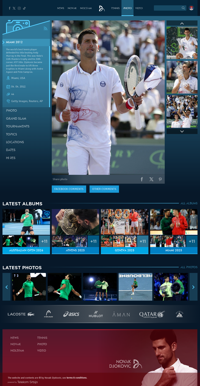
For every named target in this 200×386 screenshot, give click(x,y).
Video (139, 8)
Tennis (115, 8)
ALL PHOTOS (189, 267)
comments (69, 189)
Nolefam (86, 8)
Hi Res (10, 158)
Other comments (104, 189)
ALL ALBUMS (189, 203)
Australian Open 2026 (26, 250)
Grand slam (16, 119)
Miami (15, 78)
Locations (15, 142)
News (60, 8)
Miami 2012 (14, 42)
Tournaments (17, 126)
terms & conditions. (76, 377)
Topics (11, 134)
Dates (10, 150)
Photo (127, 8)
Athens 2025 (75, 250)
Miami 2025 (173, 250)
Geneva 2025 (124, 250)
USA (22, 78)
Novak (72, 8)
